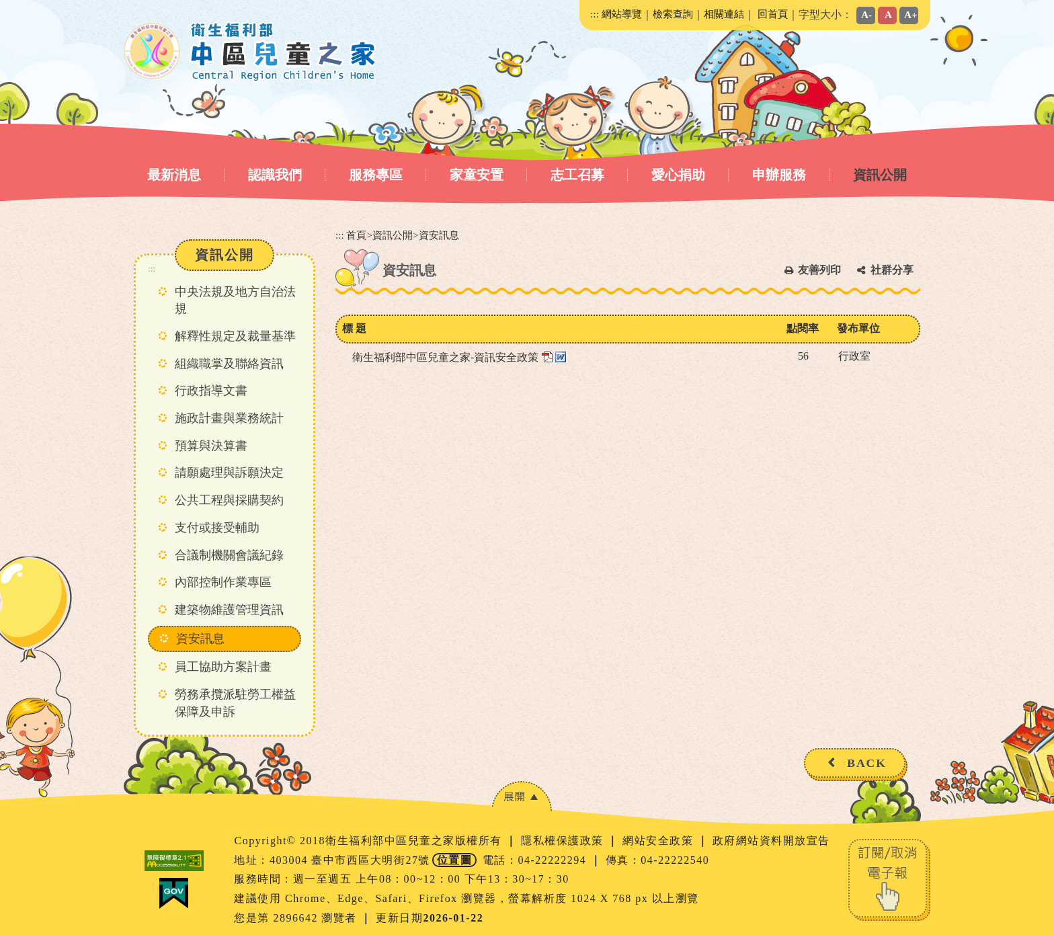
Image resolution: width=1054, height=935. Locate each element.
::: (594, 13)
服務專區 (376, 174)
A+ (911, 14)
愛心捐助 (678, 174)
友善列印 (819, 270)
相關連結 (724, 13)
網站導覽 (622, 13)
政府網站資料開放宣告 (771, 840)
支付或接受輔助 (217, 527)
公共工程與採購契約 (229, 500)
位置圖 (455, 860)
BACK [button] (867, 763)
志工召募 (577, 174)
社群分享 (892, 270)
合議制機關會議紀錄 (229, 555)
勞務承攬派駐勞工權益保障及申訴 (235, 703)
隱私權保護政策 (564, 840)
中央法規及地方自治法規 (235, 300)
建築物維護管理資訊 (229, 609)
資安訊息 (200, 638)
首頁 (356, 235)
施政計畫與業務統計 (229, 418)
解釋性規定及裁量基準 (235, 336)
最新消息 (174, 174)
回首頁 (773, 13)
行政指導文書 (211, 390)
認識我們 (275, 174)
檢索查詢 (673, 13)
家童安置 (476, 174)
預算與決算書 (211, 445)
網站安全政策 (659, 840)
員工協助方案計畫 (223, 667)
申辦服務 (779, 174)
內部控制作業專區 (223, 582)
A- (866, 14)
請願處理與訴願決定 (229, 472)
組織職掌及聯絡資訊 (229, 363)
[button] (521, 796)
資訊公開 (880, 174)
